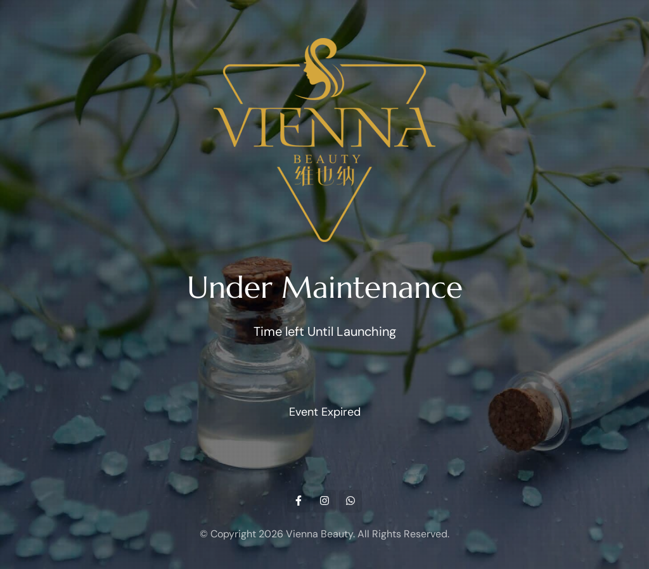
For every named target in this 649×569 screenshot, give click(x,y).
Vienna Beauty (319, 533)
